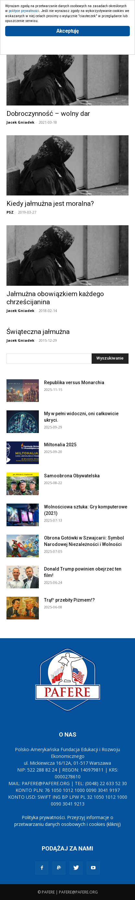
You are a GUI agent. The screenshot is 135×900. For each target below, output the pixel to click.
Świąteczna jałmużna (38, 332)
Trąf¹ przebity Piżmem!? (69, 600)
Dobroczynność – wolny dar (48, 113)
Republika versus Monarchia (74, 382)
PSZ (10, 212)
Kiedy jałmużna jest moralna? (50, 203)
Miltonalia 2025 (60, 444)
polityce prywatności (24, 11)
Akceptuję (67, 31)
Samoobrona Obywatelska (72, 475)
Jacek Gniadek (20, 122)
